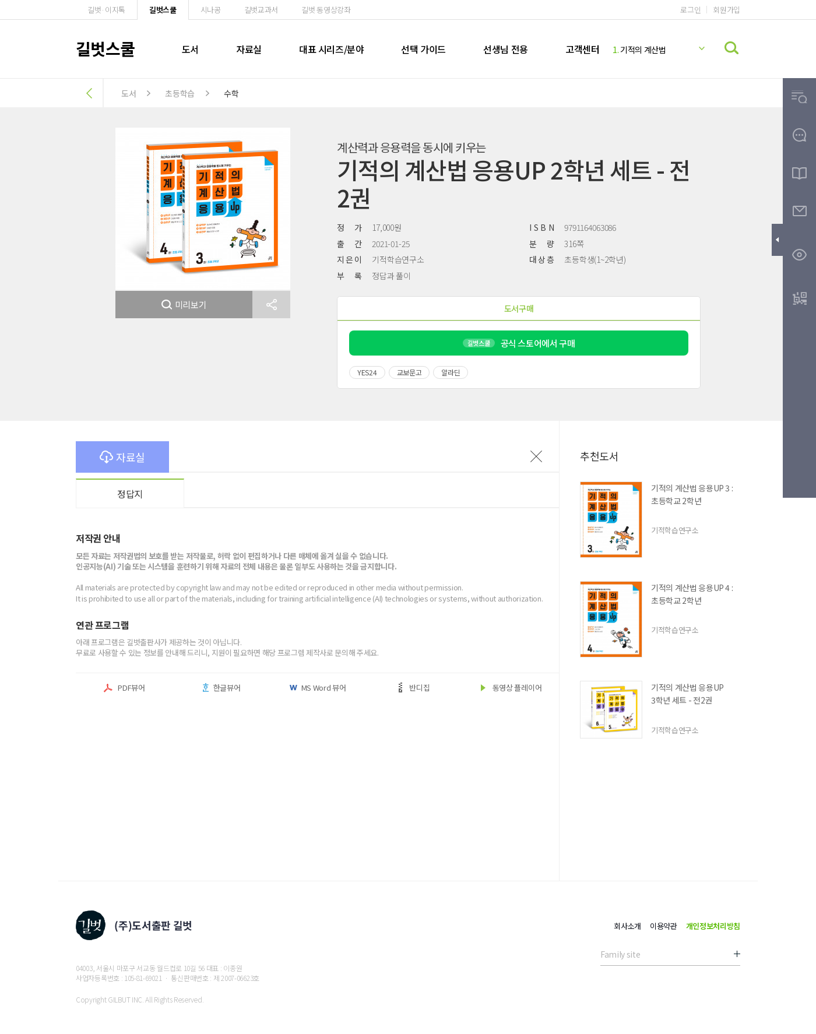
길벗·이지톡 (106, 9)
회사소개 (627, 925)
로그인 (690, 9)
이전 (536, 456)
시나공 (211, 9)
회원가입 (726, 9)
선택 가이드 (423, 49)
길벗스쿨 (163, 9)
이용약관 (663, 925)
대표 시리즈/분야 (331, 49)
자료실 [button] (122, 457)
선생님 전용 (505, 49)
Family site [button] (620, 954)
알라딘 (450, 372)
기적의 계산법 (639, 49)
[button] (271, 304)
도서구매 (519, 308)
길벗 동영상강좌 (325, 9)
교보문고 (409, 372)
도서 (190, 49)
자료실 (249, 49)
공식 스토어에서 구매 (519, 343)
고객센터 (582, 49)
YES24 (367, 372)
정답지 (130, 494)
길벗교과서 (261, 9)
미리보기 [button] (184, 304)
